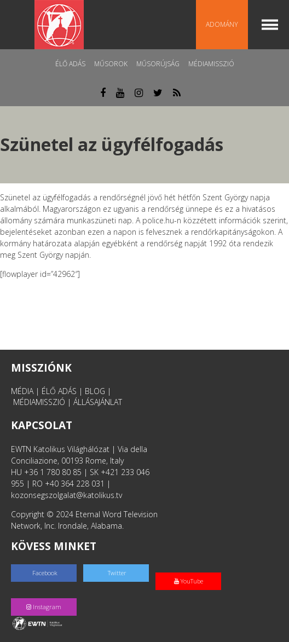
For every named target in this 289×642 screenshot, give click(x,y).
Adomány (222, 24)
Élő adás (70, 63)
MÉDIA (22, 391)
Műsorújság (158, 63)
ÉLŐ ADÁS (59, 391)
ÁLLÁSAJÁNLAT (97, 402)
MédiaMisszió (211, 63)
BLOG (95, 391)
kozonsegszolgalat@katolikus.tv (66, 495)
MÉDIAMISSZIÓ (39, 402)
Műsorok (111, 63)
